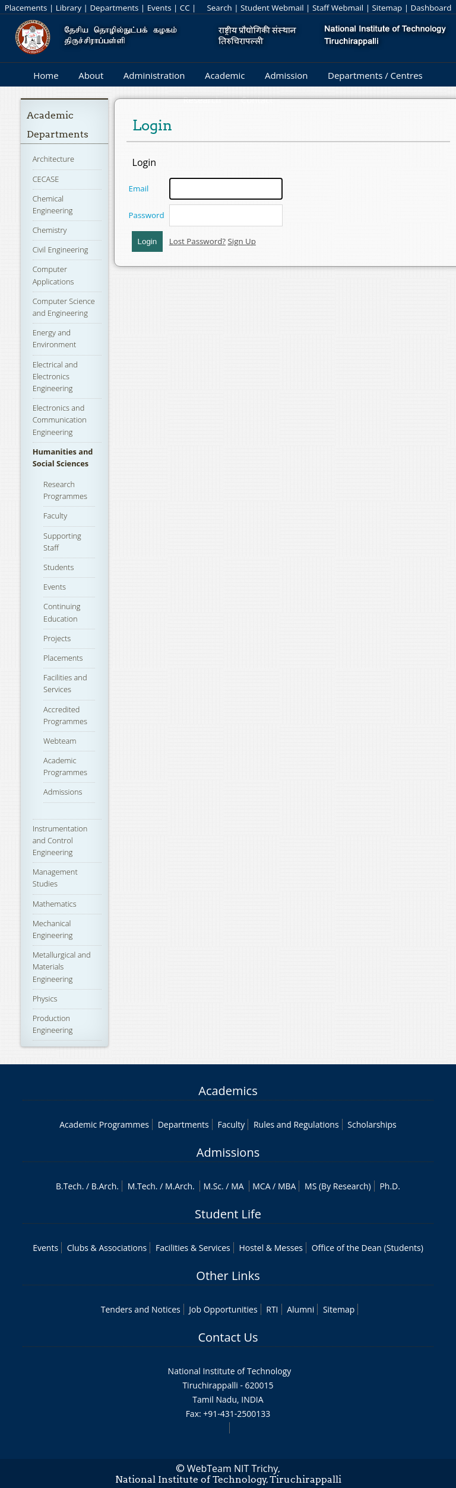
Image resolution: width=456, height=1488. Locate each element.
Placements (26, 7)
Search (219, 7)
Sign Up (242, 241)
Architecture (53, 158)
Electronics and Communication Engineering (60, 419)
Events (159, 7)
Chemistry (50, 230)
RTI (272, 1309)
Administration (154, 75)
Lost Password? (197, 241)
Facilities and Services (65, 683)
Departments (114, 7)
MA (237, 1186)
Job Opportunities (223, 1309)
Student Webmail (272, 7)
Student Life (228, 1214)
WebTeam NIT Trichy (232, 1468)
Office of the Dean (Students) (367, 1247)
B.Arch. (105, 1186)
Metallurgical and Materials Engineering (62, 966)
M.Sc (212, 1186)
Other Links (227, 1276)
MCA (261, 1186)
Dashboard (431, 7)
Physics (45, 998)
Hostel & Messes (271, 1247)
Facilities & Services (193, 1247)
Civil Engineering (60, 249)
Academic (225, 75)
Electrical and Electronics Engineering (55, 376)
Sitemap (387, 7)
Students (58, 567)
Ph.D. (389, 1186)
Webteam (59, 740)
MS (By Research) (338, 1186)
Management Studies (55, 877)
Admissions (62, 791)
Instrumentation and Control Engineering (60, 840)
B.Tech (69, 1186)
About (90, 75)
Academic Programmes (65, 766)
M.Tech (142, 1186)
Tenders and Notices (140, 1309)
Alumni (300, 1309)
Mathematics (55, 903)
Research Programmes (65, 490)
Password (146, 215)
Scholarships (371, 1124)
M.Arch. (180, 1186)
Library (68, 7)
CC (185, 7)
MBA (287, 1186)
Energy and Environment (55, 338)
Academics (227, 1091)
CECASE (46, 179)
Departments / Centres (375, 75)
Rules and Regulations (296, 1124)
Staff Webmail (337, 7)
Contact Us (228, 1337)
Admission (286, 75)
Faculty (55, 515)
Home (45, 75)
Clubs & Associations (107, 1247)
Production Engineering (53, 1024)
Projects (57, 638)
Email (139, 188)
